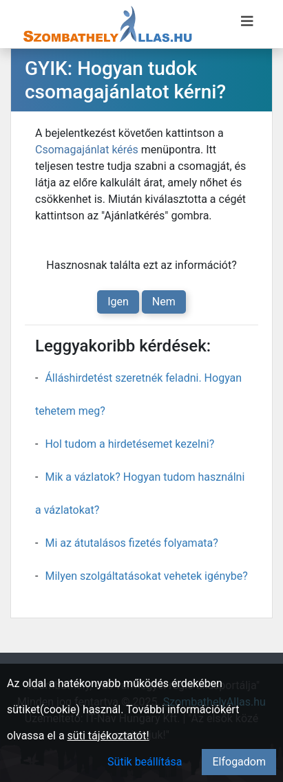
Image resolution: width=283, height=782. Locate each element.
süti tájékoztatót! (108, 735)
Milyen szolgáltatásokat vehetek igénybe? (146, 576)
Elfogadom (239, 761)
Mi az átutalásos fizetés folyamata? (131, 543)
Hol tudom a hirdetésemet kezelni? (129, 443)
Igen (118, 301)
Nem (164, 301)
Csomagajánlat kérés (86, 149)
